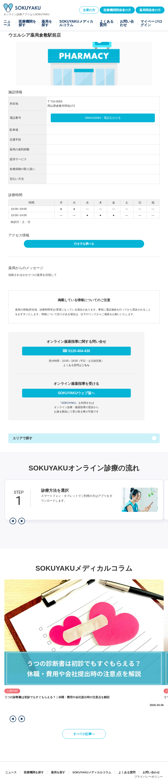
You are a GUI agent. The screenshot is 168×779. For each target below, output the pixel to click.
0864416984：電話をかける (103, 117)
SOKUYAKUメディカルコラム (76, 23)
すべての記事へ (84, 734)
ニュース (7, 23)
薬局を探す (47, 23)
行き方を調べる (84, 243)
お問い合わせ (127, 23)
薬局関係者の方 (150, 10)
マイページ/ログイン (151, 23)
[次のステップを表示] (21, 521)
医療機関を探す (27, 23)
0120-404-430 (79, 351)
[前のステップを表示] (13, 521)
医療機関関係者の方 (117, 10)
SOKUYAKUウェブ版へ (76, 393)
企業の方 (89, 10)
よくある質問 (107, 23)
